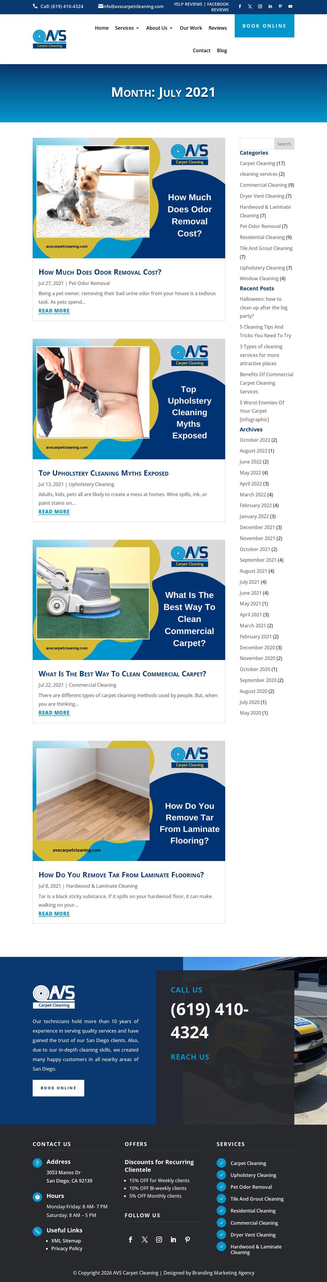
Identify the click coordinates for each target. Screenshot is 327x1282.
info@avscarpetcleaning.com (133, 6)
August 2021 (253, 571)
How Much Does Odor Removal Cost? (100, 272)
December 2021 (257, 527)
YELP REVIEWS (188, 4)
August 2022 (253, 450)
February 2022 (256, 505)
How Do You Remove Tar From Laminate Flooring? (121, 874)
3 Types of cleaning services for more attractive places (261, 355)
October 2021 (255, 549)
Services (124, 28)
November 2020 (257, 658)
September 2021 (258, 560)
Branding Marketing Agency (223, 1273)
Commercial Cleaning (92, 685)
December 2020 (257, 647)
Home (102, 28)
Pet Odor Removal (89, 283)
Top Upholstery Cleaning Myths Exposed (104, 473)
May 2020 (250, 713)
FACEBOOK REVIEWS (218, 6)
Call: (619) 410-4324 (62, 6)
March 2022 (253, 494)
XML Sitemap (66, 1240)
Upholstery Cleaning (91, 484)
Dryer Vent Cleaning (262, 196)
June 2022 (251, 461)
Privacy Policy (66, 1248)
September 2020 (258, 680)
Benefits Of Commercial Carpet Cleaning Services (266, 383)
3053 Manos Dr (64, 1172)
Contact (201, 50)
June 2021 (251, 593)
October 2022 (255, 440)
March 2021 (253, 625)
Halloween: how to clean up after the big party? (264, 307)
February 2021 (256, 636)
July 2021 (250, 582)
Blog (222, 50)
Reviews (218, 28)
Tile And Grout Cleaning (266, 248)
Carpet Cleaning (257, 163)
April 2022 (251, 483)
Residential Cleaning (262, 237)
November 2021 (257, 538)
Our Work (191, 28)
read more (54, 310)
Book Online (61, 1088)
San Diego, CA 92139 (69, 1180)
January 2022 (254, 516)
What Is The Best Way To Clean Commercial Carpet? (122, 673)
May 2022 (250, 472)
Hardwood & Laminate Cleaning (102, 886)
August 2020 (253, 691)
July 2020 (250, 702)
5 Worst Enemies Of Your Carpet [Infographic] (262, 411)
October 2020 (255, 669)
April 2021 (251, 614)
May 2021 (250, 603)
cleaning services (259, 174)
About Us (156, 28)
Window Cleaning (259, 278)
